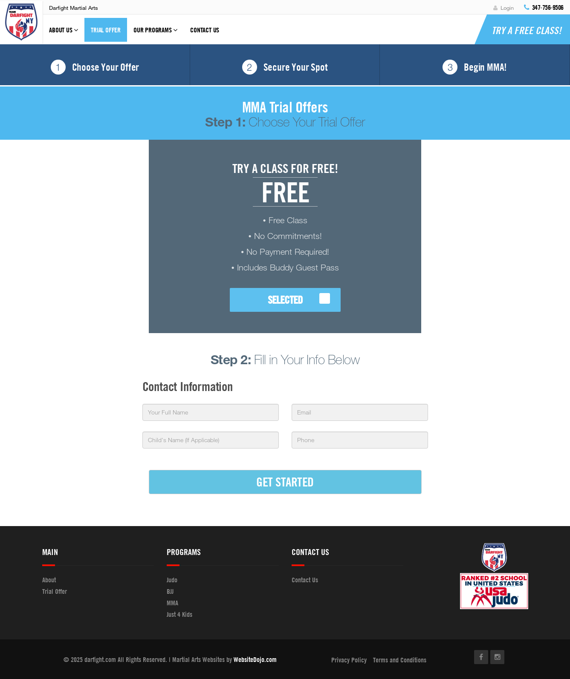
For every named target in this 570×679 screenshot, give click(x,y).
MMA (172, 602)
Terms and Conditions (399, 660)
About (49, 579)
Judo (172, 579)
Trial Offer (106, 30)
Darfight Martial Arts (73, 7)
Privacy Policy (349, 660)
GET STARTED (285, 481)
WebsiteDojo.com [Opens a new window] (255, 659)
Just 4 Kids (179, 614)
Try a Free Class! (526, 30)
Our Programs (155, 34)
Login (503, 7)
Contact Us (204, 30)
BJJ (170, 591)
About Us (63, 34)
